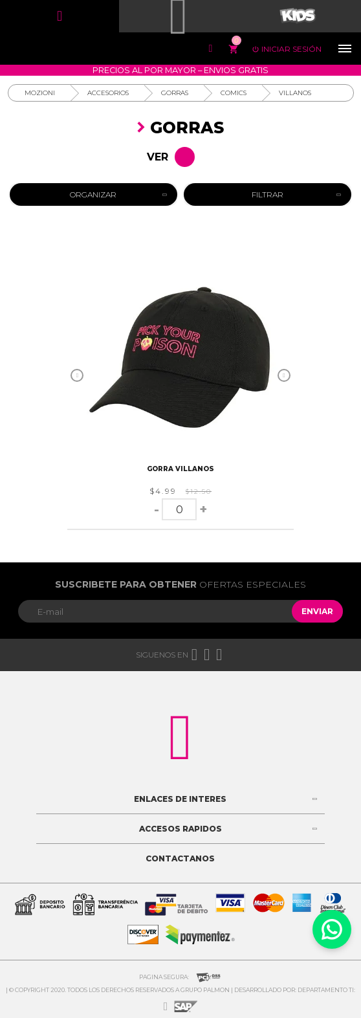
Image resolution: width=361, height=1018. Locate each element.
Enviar (317, 611)
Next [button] (284, 375)
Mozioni (40, 93)
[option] (180, 361)
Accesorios (108, 93)
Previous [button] (77, 375)
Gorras (174, 93)
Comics (233, 93)
